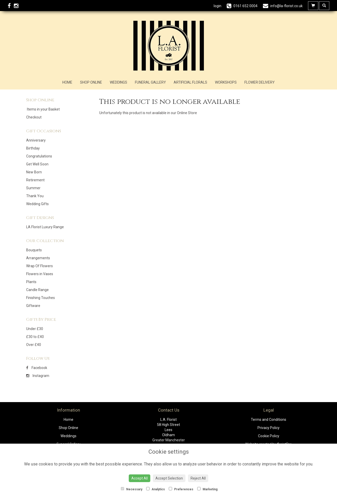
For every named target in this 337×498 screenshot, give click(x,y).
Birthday (33, 148)
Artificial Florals (190, 82)
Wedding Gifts (37, 204)
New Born (34, 172)
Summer (33, 188)
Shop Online (91, 82)
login (217, 6)
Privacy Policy (268, 428)
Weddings (118, 82)
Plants (31, 282)
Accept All (139, 478)
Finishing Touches (40, 298)
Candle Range (37, 290)
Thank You (35, 196)
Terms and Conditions (268, 419)
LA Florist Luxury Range (45, 227)
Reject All (198, 478)
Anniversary (36, 140)
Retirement (35, 180)
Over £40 (33, 345)
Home (67, 82)
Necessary (131, 489)
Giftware (33, 306)
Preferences (181, 489)
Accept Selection (169, 478)
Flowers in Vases (39, 274)
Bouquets (34, 250)
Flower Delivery (259, 82)
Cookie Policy (268, 436)
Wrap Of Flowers (39, 266)
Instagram (37, 376)
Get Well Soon (37, 164)
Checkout (34, 117)
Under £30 (34, 329)
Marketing (207, 489)
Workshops (226, 82)
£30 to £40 (35, 337)
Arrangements (38, 258)
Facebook (36, 368)
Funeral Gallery (150, 82)
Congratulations (39, 156)
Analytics (155, 489)
